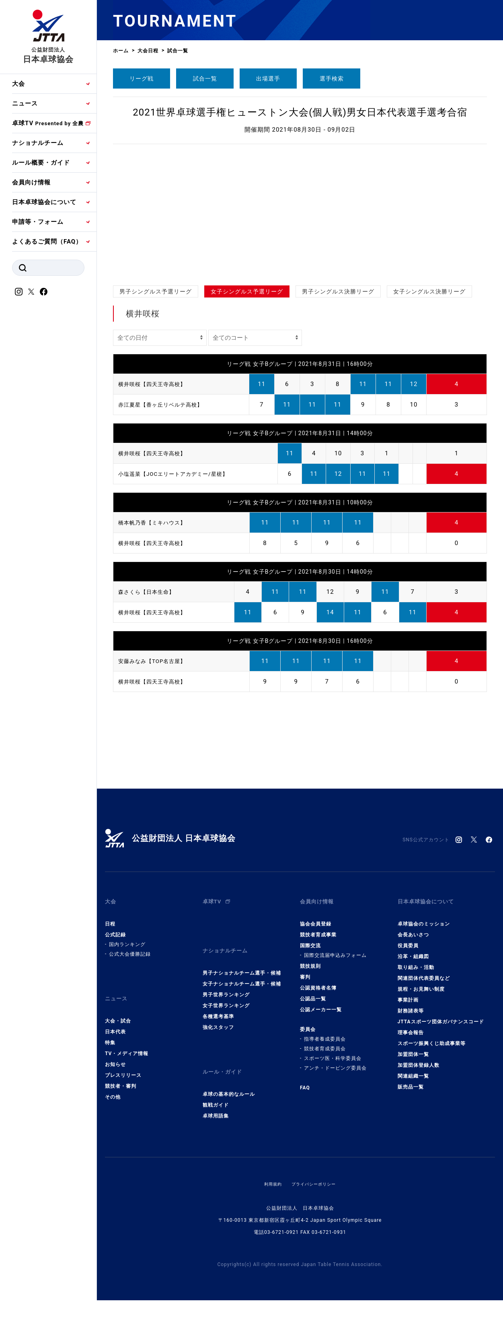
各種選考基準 (218, 1003)
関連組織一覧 (413, 1069)
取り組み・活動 (416, 960)
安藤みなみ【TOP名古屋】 (156, 661)
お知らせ (115, 1051)
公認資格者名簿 (318, 981)
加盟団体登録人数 (418, 1058)
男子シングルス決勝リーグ (338, 291)
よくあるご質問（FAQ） (47, 241)
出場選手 (268, 78)
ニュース (25, 103)
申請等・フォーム (38, 221)
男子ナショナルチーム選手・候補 (242, 959)
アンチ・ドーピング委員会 (335, 1061)
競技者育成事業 (318, 928)
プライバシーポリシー (315, 1163)
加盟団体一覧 (413, 1047)
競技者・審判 (120, 1072)
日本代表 (115, 1018)
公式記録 (115, 928)
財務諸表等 (411, 1004)
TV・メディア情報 (126, 1040)
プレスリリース (123, 1061)
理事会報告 (411, 1026)
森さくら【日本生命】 (150, 591)
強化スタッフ (218, 1013)
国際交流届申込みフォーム (335, 948)
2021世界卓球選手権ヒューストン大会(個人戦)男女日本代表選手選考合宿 (300, 112)
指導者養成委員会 (325, 1032)
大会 (18, 83)
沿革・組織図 (413, 949)
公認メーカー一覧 (321, 1003)
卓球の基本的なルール (229, 1073)
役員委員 (408, 939)
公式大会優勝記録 (130, 947)
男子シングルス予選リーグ (155, 291)
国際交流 (310, 939)
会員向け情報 (31, 182)
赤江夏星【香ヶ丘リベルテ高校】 (166, 404)
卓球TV (48, 123)
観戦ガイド (216, 1084)
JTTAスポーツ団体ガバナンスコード (441, 1015)
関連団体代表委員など (424, 971)
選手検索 (332, 78)
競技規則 (310, 959)
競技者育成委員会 (325, 1042)
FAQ (305, 1081)
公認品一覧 (313, 992)
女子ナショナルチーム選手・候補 (242, 970)
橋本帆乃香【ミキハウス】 (156, 522)
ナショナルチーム (38, 143)
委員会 (308, 1022)
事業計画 (408, 993)
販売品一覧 (411, 1080)
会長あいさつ (413, 928)
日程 (110, 917)
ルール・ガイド (225, 1054)
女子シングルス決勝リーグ (429, 291)
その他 (113, 1083)
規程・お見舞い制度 (421, 982)
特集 (110, 1029)
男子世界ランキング (226, 981)
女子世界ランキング (226, 992)
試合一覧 (205, 78)
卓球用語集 (216, 1095)
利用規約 (269, 1163)
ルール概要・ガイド (41, 162)
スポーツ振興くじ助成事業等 (432, 1036)
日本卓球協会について (44, 202)
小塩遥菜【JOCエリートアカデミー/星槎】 (180, 473)
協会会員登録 (315, 917)
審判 (305, 970)
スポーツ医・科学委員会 (332, 1051)
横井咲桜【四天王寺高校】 (156, 384)
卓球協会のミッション (424, 917)
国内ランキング (127, 937)
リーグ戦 (141, 78)
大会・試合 (118, 1007)
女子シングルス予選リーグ (247, 291)
